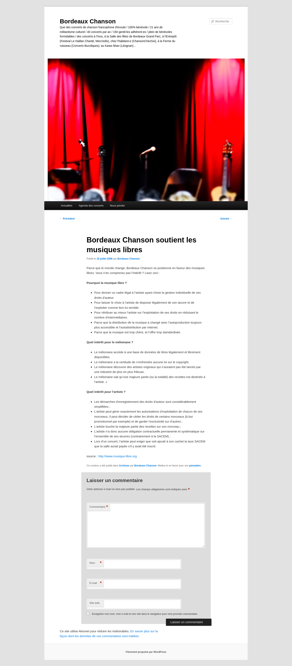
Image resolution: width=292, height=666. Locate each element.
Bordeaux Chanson (88, 21)
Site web (94, 602)
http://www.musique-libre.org (117, 456)
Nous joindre (117, 205)
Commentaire (98, 507)
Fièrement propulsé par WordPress (146, 652)
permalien (195, 465)
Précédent (67, 218)
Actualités (66, 205)
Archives (124, 465)
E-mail (95, 583)
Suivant (226, 218)
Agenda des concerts (91, 205)
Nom (95, 563)
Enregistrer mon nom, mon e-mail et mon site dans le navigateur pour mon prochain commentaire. (145, 614)
